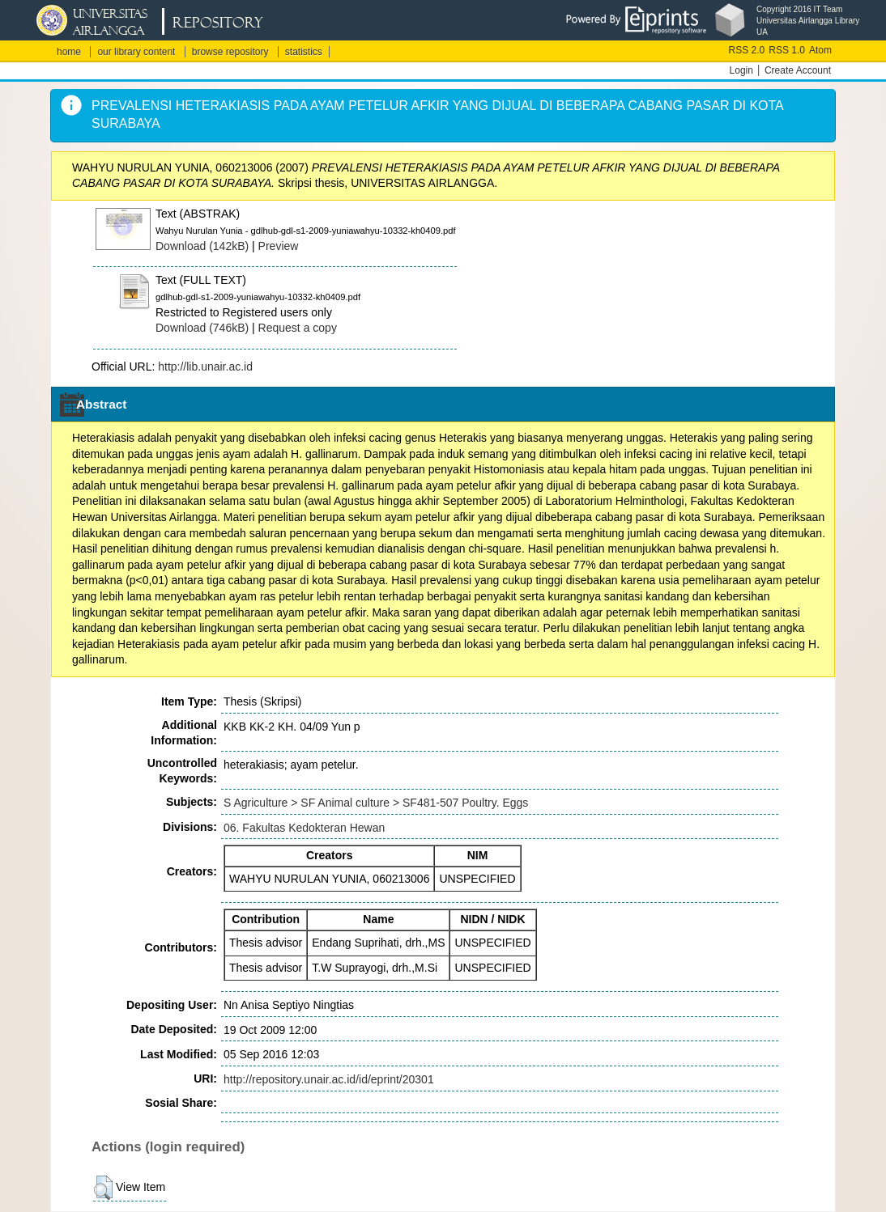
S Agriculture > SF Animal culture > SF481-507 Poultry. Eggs (376, 802)
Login (741, 70)
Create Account (798, 70)
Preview (278, 245)
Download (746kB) (202, 327)
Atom (820, 50)
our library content (136, 51)
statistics (303, 51)
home (69, 51)
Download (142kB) (202, 245)
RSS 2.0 (747, 50)
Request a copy (297, 327)
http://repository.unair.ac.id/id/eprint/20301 (329, 1079)
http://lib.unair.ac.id (205, 366)
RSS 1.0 (787, 50)
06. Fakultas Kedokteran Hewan (304, 827)
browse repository (230, 51)
